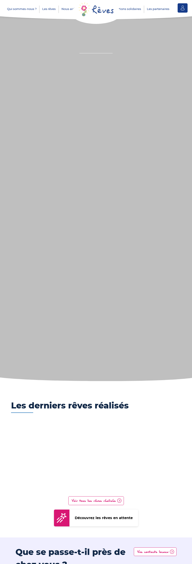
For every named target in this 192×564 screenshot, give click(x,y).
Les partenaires (158, 9)
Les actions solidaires (125, 9)
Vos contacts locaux (153, 551)
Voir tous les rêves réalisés (94, 500)
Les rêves (49, 9)
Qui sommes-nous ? (21, 9)
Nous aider (69, 9)
